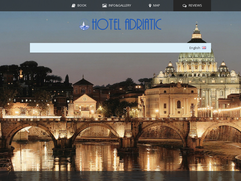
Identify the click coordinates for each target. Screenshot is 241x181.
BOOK (82, 5)
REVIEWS (195, 5)
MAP (156, 5)
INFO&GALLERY (120, 5)
